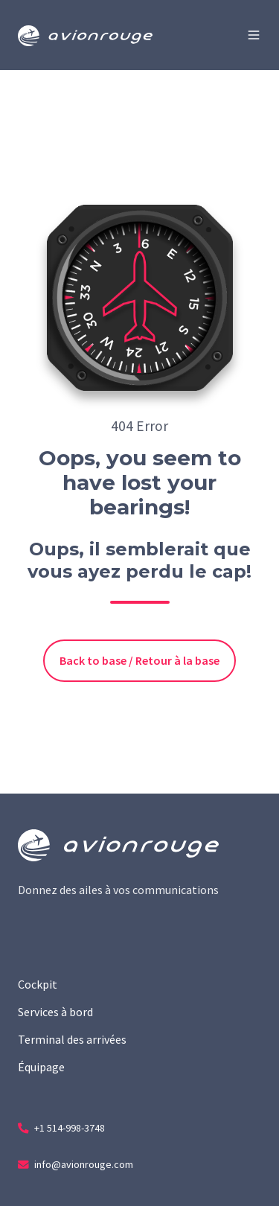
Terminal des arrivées (72, 1039)
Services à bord (55, 1011)
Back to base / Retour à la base (139, 660)
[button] (253, 35)
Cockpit (37, 984)
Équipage (41, 1066)
